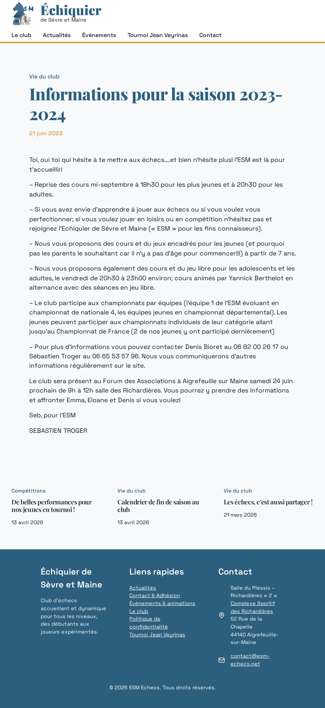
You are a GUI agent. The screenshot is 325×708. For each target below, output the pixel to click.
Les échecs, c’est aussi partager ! (268, 501)
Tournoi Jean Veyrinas (157, 634)
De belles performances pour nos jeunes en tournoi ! (52, 505)
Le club (138, 611)
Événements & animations (162, 603)
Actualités (142, 588)
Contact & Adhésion (154, 595)
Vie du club (44, 76)
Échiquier (71, 9)
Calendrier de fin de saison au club (158, 505)
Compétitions (29, 490)
